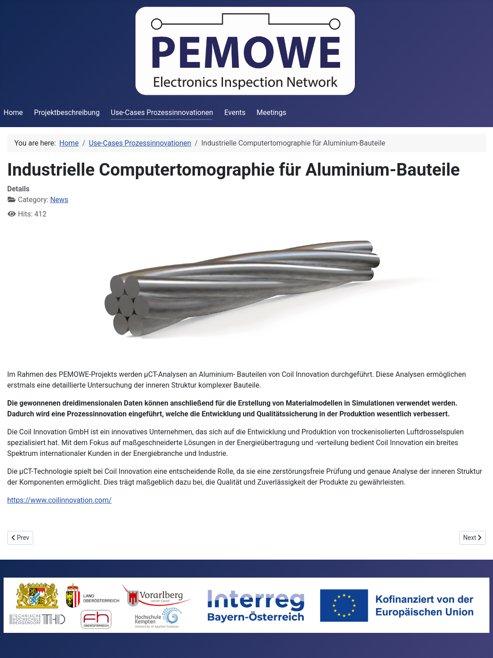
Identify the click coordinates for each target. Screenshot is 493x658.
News (59, 199)
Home (13, 112)
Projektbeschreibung (67, 112)
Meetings (271, 112)
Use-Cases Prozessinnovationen (162, 112)
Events (234, 112)
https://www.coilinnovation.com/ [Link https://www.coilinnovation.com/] (59, 500)
